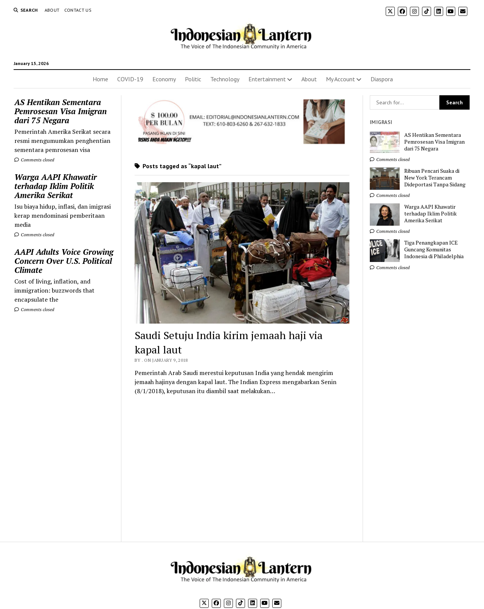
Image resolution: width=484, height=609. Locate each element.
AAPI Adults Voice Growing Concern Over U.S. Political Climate (63, 260)
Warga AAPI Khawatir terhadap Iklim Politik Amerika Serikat (55, 186)
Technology (224, 79)
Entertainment (267, 79)
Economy (164, 79)
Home (100, 79)
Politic (193, 79)
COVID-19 (130, 79)
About (52, 10)
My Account (340, 79)
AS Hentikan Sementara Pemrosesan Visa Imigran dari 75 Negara (60, 111)
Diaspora (382, 79)
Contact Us (78, 10)
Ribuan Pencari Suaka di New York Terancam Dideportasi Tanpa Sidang (434, 177)
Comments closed (34, 160)
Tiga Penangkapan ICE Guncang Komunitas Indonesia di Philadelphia (434, 249)
